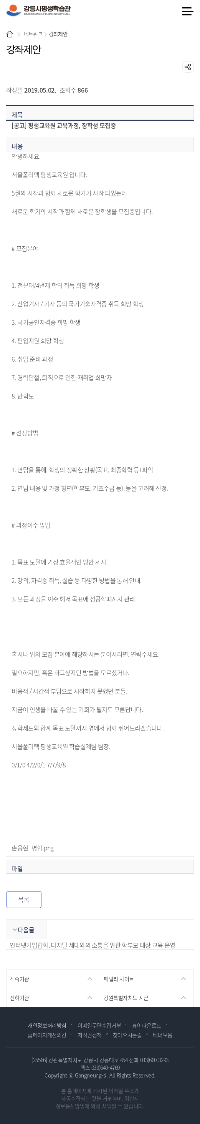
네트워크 (33, 34)
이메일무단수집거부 (99, 1025)
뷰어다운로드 (146, 1025)
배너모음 (162, 1035)
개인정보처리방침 (47, 1025)
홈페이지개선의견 (47, 1035)
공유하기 (188, 67)
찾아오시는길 (127, 1035)
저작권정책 (90, 1035)
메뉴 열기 (187, 11)
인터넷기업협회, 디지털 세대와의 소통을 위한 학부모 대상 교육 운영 (92, 945)
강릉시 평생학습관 (38, 10)
